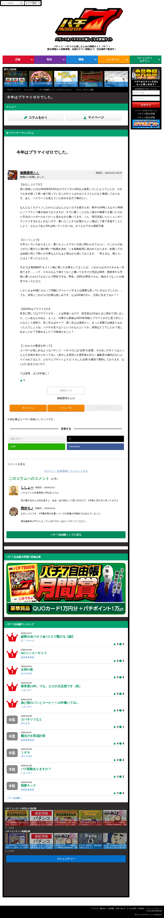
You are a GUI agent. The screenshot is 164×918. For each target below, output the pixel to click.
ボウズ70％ (26, 673)
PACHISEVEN (157, 911)
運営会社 (103, 908)
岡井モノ (27, 508)
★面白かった (66, 390)
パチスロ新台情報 (146, 113)
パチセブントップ (13, 90)
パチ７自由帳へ (14, 798)
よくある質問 (131, 908)
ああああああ (27, 657)
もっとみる (9, 828)
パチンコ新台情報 (146, 117)
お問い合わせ (120, 908)
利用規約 (141, 908)
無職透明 (29, 173)
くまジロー (26, 690)
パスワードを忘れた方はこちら (146, 110)
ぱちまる (25, 723)
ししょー (27, 487)
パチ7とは (94, 908)
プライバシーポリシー (154, 908)
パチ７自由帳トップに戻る (66, 534)
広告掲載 (111, 908)
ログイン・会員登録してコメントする (66, 471)
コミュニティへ (66, 858)
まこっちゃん (27, 640)
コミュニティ (29, 90)
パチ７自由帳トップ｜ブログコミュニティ (55, 90)
